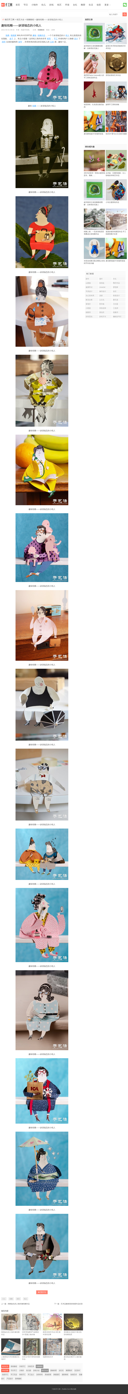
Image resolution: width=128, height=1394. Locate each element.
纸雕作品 (41, 35)
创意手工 (5, 1374)
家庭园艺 (56, 1374)
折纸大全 (36, 1370)
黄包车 (101, 312)
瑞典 (7, 35)
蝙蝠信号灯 (117, 316)
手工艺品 (14, 1374)
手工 (56, 39)
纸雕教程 (30, 20)
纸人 (67, 35)
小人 (3, 1299)
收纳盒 (101, 283)
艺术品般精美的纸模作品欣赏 (72, 1304)
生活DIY (77, 1370)
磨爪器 (115, 300)
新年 (87, 279)
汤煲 (101, 296)
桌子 (11, 39)
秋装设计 (116, 296)
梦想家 (115, 287)
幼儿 (43, 5)
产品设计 (10, 1379)
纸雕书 (115, 312)
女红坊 (61, 1370)
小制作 (34, 5)
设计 (76, 39)
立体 (52, 42)
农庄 (114, 291)
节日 (26, 5)
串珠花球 (102, 308)
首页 (18, 5)
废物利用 (53, 1370)
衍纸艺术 (31, 1366)
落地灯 (88, 304)
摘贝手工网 (9, 20)
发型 (20, 42)
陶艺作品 (116, 283)
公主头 (101, 300)
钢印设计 (102, 291)
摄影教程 (65, 1374)
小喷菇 (88, 308)
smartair (102, 287)
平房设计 (89, 291)
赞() (42, 1292)
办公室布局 (90, 296)
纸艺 (59, 5)
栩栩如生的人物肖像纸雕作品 (19, 1304)
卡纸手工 (22, 1366)
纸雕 (34, 106)
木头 (114, 279)
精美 (49, 39)
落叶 (101, 279)
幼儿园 (28, 1370)
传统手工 (22, 1374)
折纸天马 (102, 316)
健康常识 (89, 287)
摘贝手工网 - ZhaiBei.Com (61, 1389)
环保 (67, 5)
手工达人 (31, 1374)
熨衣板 (101, 304)
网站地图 (73, 1389)
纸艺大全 (20, 20)
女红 (75, 5)
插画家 (13, 35)
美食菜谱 (48, 1374)
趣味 (34, 35)
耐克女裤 (89, 300)
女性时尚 (39, 1374)
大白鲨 (115, 304)
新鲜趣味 (18, 1379)
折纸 (51, 5)
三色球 (115, 308)
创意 (99, 5)
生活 (91, 5)
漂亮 (4, 42)
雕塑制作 (69, 1370)
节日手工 (14, 1370)
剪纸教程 (14, 1366)
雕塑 (83, 5)
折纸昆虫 (89, 316)
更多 (106, 5)
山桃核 (88, 283)
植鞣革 (88, 312)
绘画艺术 (74, 1374)
